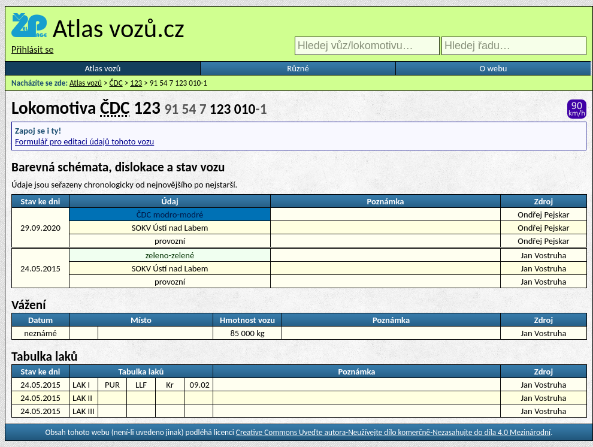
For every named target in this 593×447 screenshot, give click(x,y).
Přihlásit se (32, 49)
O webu (493, 68)
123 (136, 83)
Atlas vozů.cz (118, 28)
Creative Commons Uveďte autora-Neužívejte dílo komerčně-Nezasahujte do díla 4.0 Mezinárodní (393, 432)
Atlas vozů (103, 68)
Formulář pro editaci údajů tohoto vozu (84, 141)
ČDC (116, 83)
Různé (297, 68)
